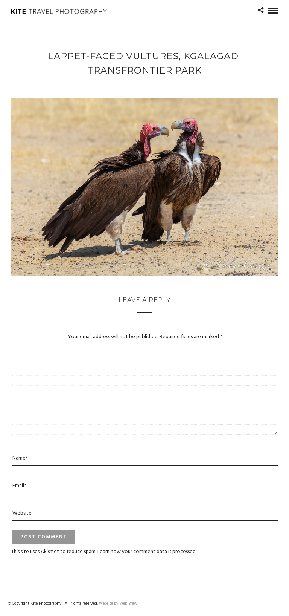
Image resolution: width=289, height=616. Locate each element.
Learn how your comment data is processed (146, 551)
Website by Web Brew (118, 603)
